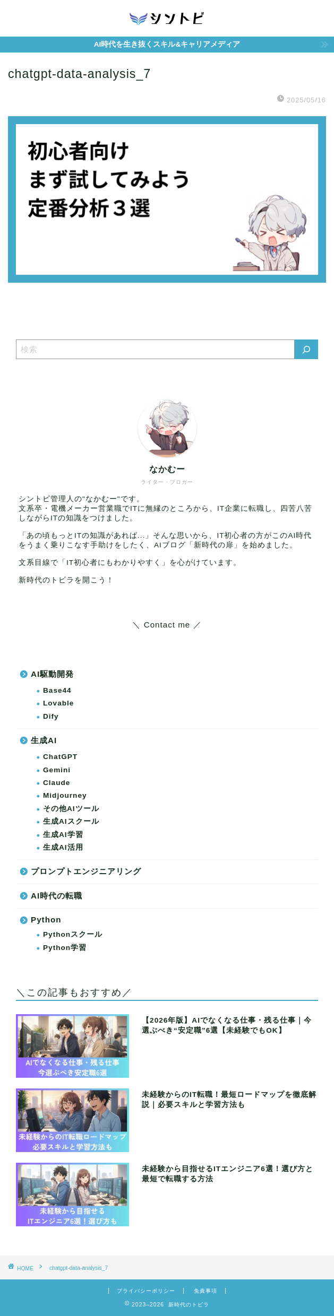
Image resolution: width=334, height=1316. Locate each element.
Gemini (57, 770)
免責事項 (205, 1291)
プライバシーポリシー (146, 1291)
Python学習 (65, 948)
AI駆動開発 (52, 673)
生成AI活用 (63, 847)
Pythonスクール (72, 934)
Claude (56, 783)
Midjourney (65, 795)
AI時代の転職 (56, 895)
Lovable (58, 703)
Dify (51, 716)
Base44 (57, 690)
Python (46, 919)
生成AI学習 (63, 835)
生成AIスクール (71, 821)
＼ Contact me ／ (166, 624)
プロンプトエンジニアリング (86, 871)
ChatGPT (60, 757)
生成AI (44, 740)
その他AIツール (71, 809)
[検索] (306, 349)
